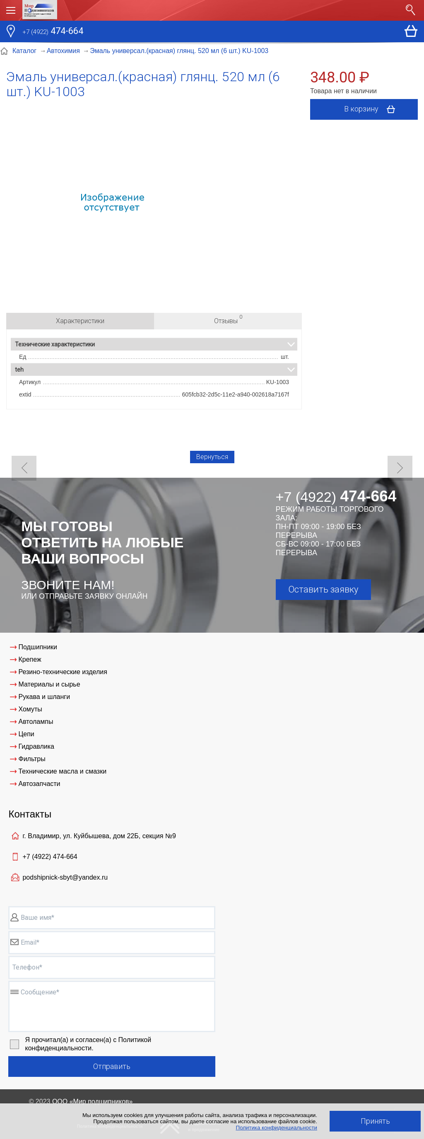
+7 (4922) (49, 856)
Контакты (29, 814)
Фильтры (31, 758)
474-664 (52, 32)
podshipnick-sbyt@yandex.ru (65, 877)
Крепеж (29, 659)
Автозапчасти (39, 783)
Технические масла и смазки (62, 771)
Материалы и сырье (49, 684)
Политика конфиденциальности (276, 1127)
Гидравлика (36, 746)
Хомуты (30, 709)
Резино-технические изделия (62, 671)
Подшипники (37, 647)
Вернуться (212, 457)
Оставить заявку (323, 589)
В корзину (372, 109)
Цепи (26, 734)
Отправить (111, 1066)
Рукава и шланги (44, 696)
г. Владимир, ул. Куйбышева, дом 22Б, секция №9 (99, 835)
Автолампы (35, 721)
